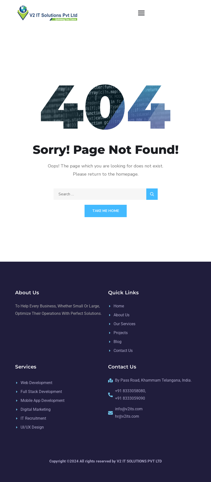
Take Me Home (105, 210)
